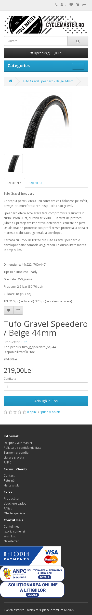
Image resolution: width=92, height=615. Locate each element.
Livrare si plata (14, 457)
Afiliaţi (8, 508)
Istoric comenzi (14, 531)
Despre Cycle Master (18, 443)
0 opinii (32, 412)
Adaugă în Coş (46, 400)
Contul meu (12, 526)
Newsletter (11, 541)
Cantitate (10, 379)
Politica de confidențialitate (22, 448)
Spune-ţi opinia (50, 412)
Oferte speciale (14, 513)
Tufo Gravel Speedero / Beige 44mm (48, 81)
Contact (9, 475)
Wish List (10, 536)
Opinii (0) (35, 183)
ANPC (8, 462)
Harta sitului (12, 485)
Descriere (14, 183)
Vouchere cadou (15, 503)
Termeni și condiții (16, 452)
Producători (12, 499)
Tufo (24, 342)
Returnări (10, 480)
